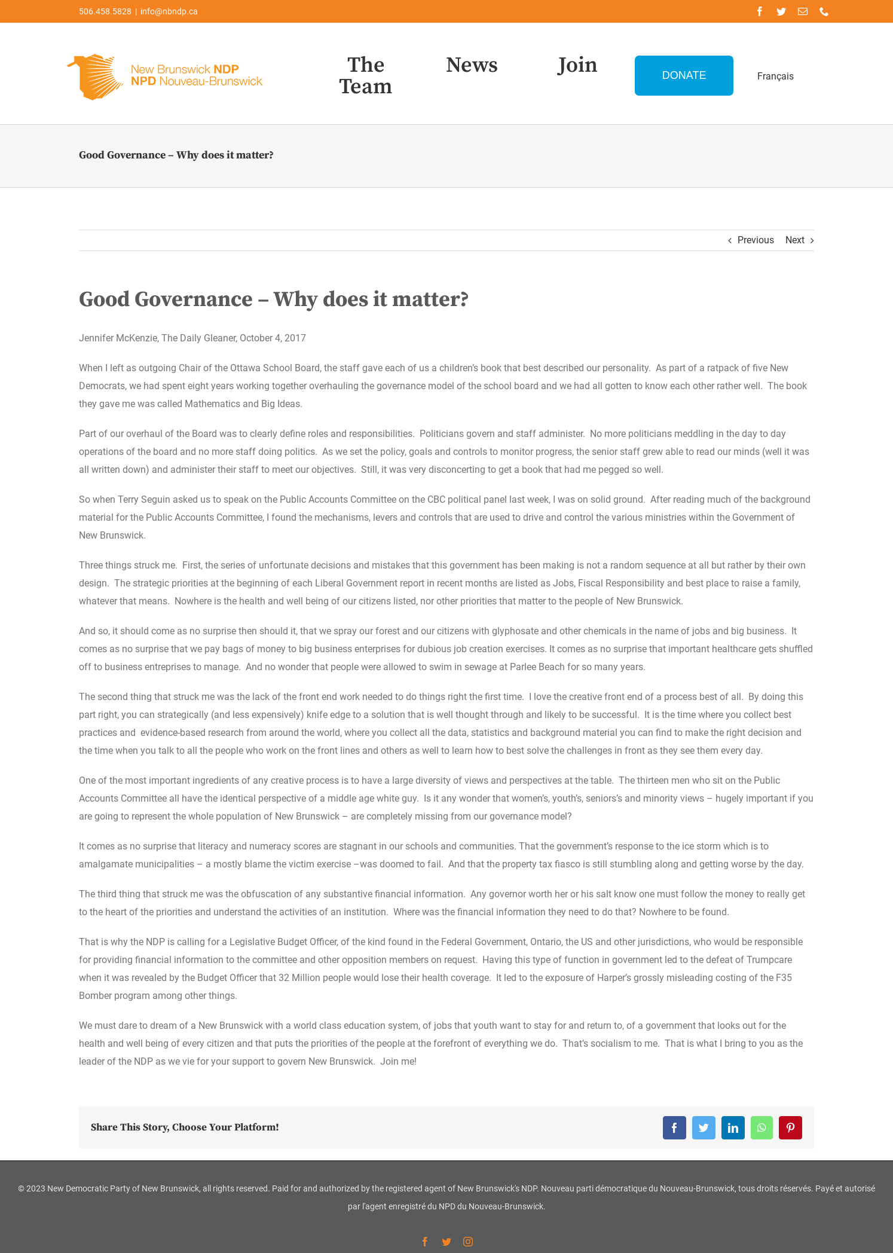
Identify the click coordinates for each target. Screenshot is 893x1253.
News (472, 65)
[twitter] (781, 11)
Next (795, 240)
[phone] (824, 11)
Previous (756, 240)
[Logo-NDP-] (165, 51)
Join (578, 65)
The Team (366, 76)
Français (775, 76)
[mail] (803, 11)
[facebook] (759, 11)
